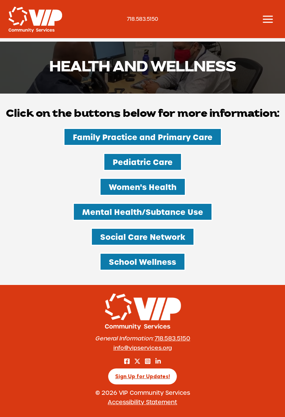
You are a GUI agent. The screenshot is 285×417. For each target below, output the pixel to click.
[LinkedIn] (158, 361)
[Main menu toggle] (267, 19)
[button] (142, 376)
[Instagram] (148, 361)
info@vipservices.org (142, 347)
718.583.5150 (172, 338)
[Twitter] (137, 361)
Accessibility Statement (142, 401)
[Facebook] (127, 361)
